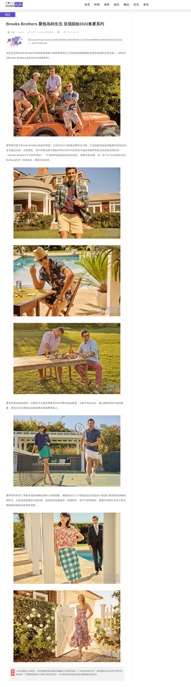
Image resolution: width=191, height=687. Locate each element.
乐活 (136, 4)
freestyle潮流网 (14, 4)
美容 (107, 4)
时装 (97, 4)
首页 (87, 4)
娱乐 (116, 4)
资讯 (146, 4)
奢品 (126, 4)
